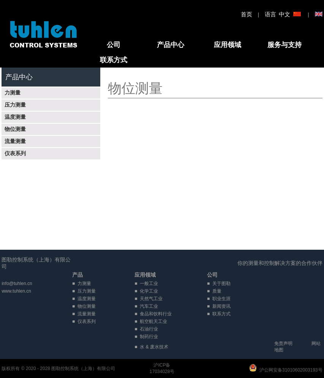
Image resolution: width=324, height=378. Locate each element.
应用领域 (227, 45)
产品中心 (170, 45)
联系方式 (113, 60)
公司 (113, 45)
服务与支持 (284, 45)
